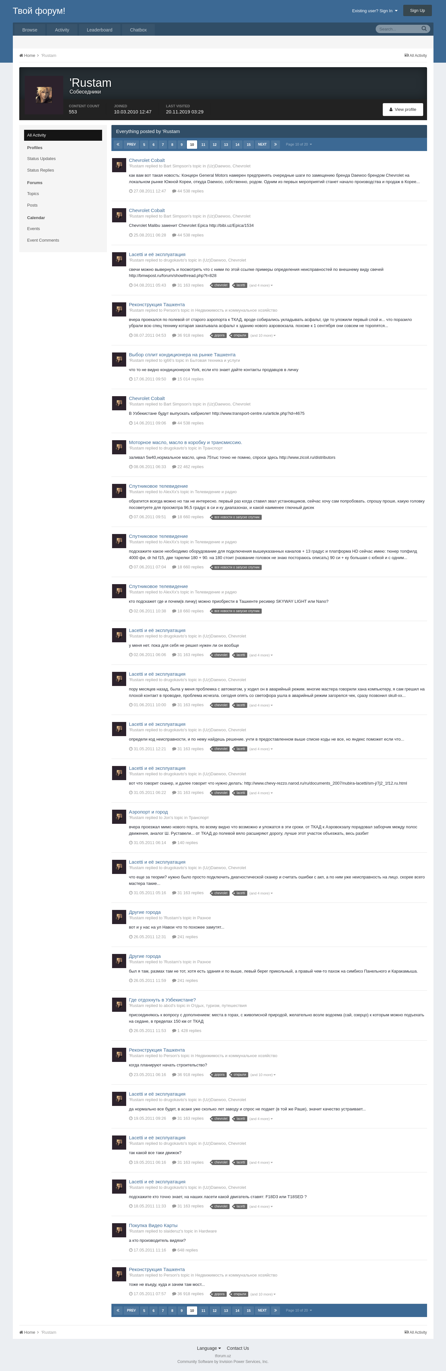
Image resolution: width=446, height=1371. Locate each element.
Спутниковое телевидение (158, 486)
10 (192, 145)
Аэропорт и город (148, 812)
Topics (33, 193)
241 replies (185, 936)
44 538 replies (188, 191)
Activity (62, 29)
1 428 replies (186, 1030)
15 (248, 145)
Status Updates (41, 158)
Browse (30, 29)
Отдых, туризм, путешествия (219, 1005)
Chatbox (138, 29)
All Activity (36, 135)
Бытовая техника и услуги (215, 360)
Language (209, 1348)
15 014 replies (188, 379)
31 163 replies (188, 285)
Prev (131, 144)
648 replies (185, 1250)
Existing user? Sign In (375, 10)
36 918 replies (188, 335)
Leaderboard (99, 29)
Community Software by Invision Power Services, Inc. (222, 1361)
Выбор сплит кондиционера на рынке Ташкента (182, 354)
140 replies (185, 842)
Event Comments (43, 240)
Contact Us (238, 1348)
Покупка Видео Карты (153, 1225)
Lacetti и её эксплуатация (157, 254)
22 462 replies (188, 466)
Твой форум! (39, 11)
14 (237, 145)
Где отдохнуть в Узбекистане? (162, 999)
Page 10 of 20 (299, 144)
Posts (32, 205)
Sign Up (417, 10)
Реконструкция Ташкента (157, 304)
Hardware (208, 1231)
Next (262, 144)
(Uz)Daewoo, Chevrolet (228, 166)
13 (226, 145)
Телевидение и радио (216, 491)
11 (203, 145)
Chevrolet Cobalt (147, 160)
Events (33, 228)
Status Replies (40, 170)
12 (214, 145)
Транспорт (213, 448)
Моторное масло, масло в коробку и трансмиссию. (185, 442)
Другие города (145, 912)
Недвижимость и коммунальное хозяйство (236, 310)
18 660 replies (188, 516)
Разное (204, 917)
